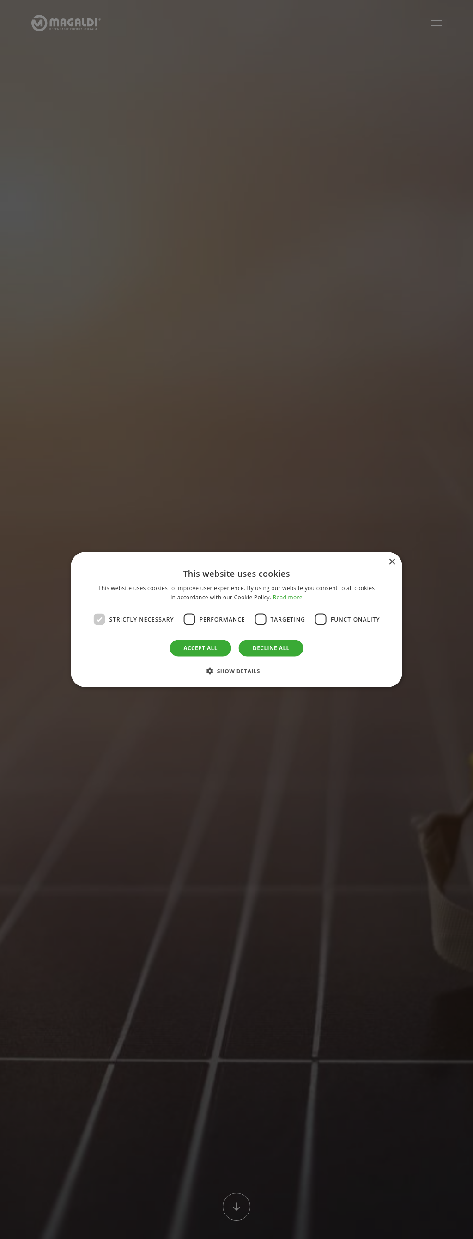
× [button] (391, 561)
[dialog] (236, 619)
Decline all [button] (271, 648)
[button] (236, 671)
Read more (288, 597)
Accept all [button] (200, 648)
